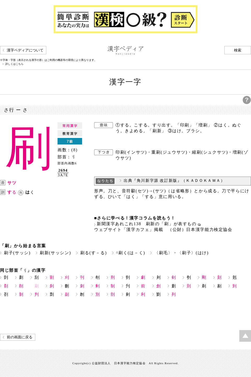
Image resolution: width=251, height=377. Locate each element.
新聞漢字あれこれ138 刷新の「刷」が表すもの (147, 224)
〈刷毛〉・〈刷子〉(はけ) (181, 253)
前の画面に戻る (19, 337)
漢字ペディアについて (25, 50)
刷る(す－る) (93, 253)
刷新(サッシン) (55, 253)
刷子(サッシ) (17, 253)
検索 (237, 50)
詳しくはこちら (14, 64)
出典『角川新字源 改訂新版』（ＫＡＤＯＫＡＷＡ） (174, 180)
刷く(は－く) (130, 253)
